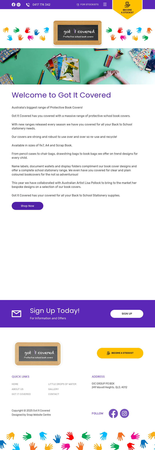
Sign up (127, 313)
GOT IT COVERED (21, 395)
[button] (27, 206)
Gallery (53, 390)
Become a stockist (120, 353)
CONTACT (53, 395)
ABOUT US (17, 390)
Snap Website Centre (39, 415)
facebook (14, 5)
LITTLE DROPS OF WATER (62, 385)
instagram (18, 5)
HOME (15, 385)
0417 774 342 (41, 4)
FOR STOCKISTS (88, 4)
